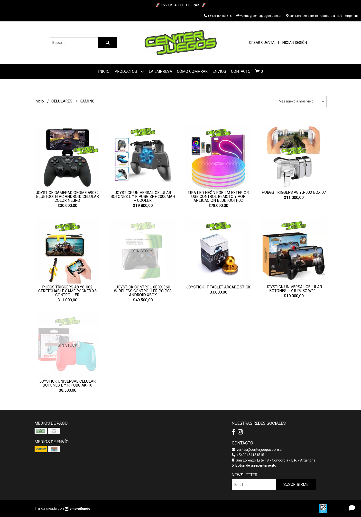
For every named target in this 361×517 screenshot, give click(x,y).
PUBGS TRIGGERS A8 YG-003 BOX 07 (294, 192)
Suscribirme (295, 484)
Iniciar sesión (294, 42)
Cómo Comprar (192, 71)
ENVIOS (219, 71)
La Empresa (160, 71)
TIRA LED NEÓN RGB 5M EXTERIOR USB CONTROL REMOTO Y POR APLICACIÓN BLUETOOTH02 (218, 196)
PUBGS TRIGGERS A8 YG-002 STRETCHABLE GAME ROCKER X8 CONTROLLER (67, 291)
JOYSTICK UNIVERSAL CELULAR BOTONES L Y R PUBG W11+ (294, 289)
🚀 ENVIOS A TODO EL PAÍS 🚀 (180, 5)
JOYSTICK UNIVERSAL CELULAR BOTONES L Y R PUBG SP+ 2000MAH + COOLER (143, 196)
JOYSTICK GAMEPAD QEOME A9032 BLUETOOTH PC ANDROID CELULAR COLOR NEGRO (67, 196)
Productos (129, 71)
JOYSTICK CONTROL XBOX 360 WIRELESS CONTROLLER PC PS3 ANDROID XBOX (143, 291)
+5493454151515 (248, 455)
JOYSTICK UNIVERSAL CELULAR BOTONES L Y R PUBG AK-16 (67, 383)
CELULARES (62, 101)
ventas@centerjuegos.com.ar (257, 450)
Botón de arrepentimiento (254, 465)
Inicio (104, 71)
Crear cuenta (262, 42)
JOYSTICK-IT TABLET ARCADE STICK (218, 287)
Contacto (240, 71)
